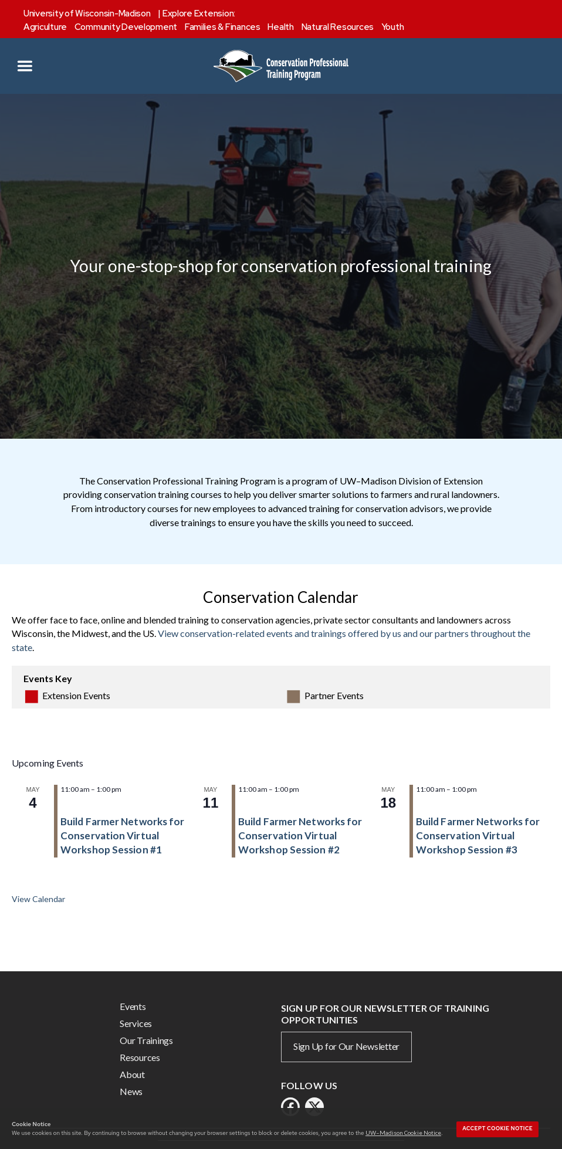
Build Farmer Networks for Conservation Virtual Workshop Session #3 (478, 835)
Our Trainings (146, 1040)
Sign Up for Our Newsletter (346, 1046)
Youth (392, 27)
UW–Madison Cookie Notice (403, 1132)
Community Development (126, 27)
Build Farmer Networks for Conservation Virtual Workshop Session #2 (300, 835)
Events (132, 1006)
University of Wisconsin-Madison (87, 13)
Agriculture (45, 27)
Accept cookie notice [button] (497, 1128)
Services (136, 1023)
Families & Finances (222, 27)
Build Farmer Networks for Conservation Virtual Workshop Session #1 (122, 835)
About (132, 1074)
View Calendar (38, 899)
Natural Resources (338, 27)
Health (280, 27)
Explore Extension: (198, 13)
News (131, 1091)
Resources (140, 1057)
